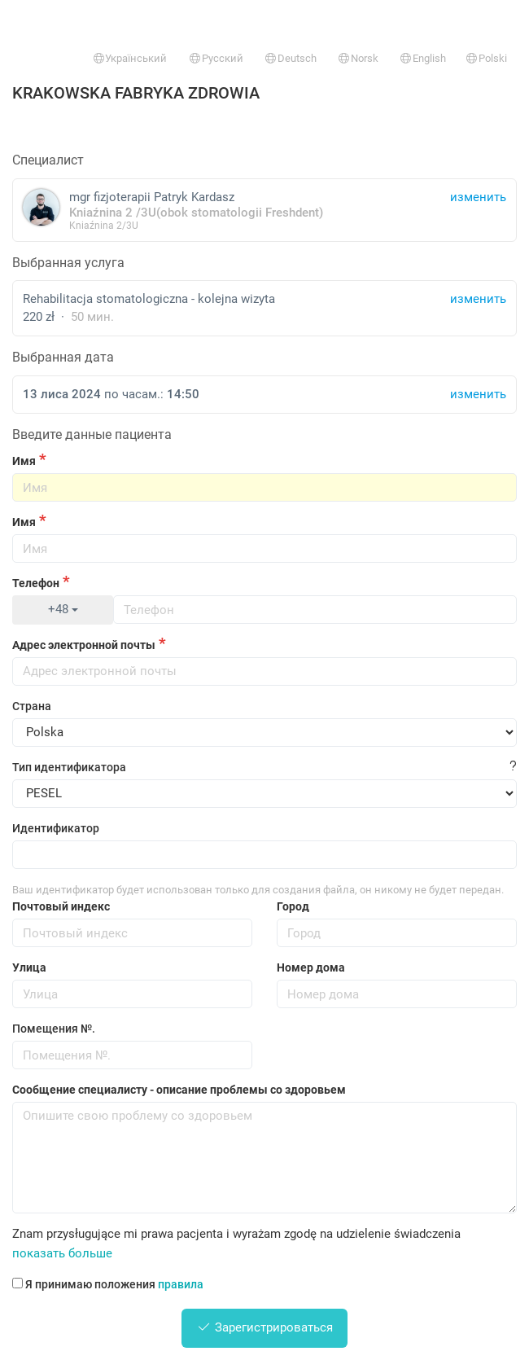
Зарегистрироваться (264, 1327)
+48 (63, 609)
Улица (29, 967)
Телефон (35, 583)
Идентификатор (55, 828)
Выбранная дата (63, 357)
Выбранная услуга (68, 262)
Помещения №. (53, 1028)
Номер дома (311, 967)
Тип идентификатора (69, 767)
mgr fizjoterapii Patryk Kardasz (264, 209)
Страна (31, 706)
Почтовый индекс (61, 906)
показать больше (62, 1253)
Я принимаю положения (107, 1284)
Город (293, 906)
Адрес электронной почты (83, 644)
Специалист (48, 160)
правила (180, 1284)
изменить (478, 299)
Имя (24, 460)
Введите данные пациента (92, 434)
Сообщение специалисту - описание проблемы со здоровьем (179, 1089)
